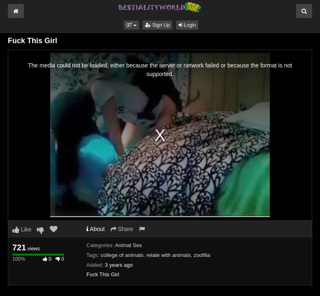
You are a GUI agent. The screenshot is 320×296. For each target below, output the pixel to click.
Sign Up (157, 25)
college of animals (122, 255)
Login (187, 25)
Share (122, 229)
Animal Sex (128, 245)
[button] (131, 25)
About (95, 229)
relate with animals (168, 255)
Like (22, 229)
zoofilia (202, 255)
